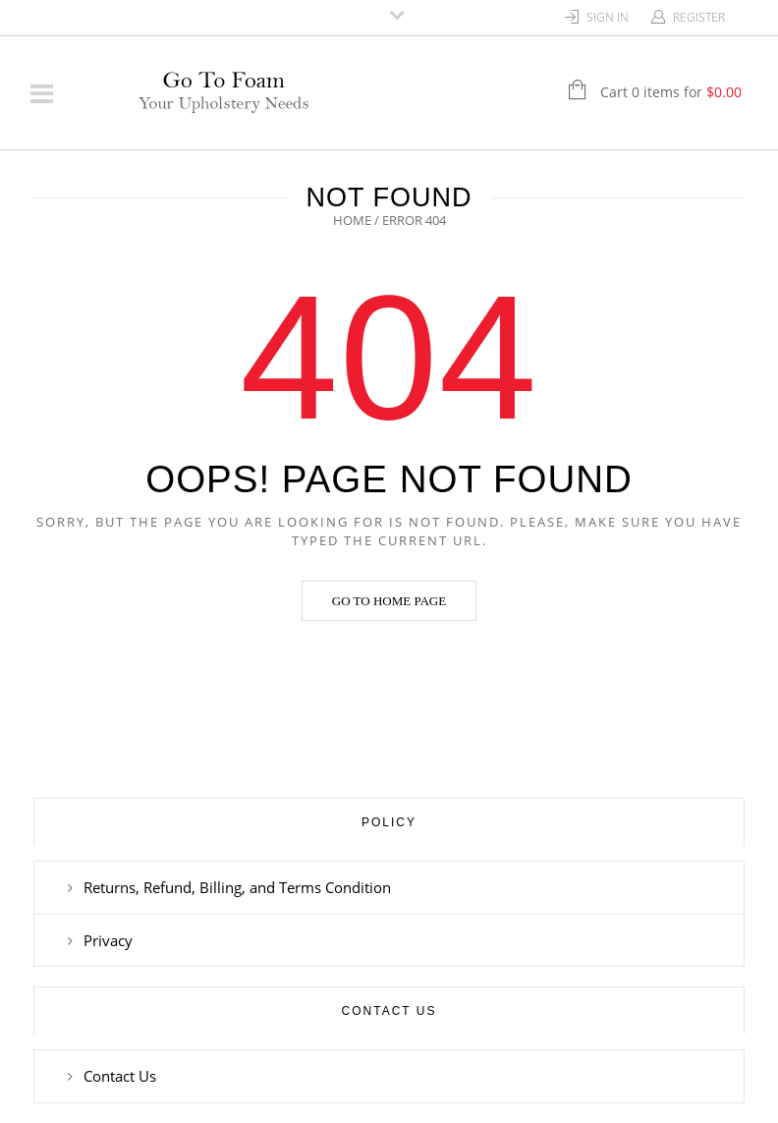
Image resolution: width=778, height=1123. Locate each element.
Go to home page (389, 600)
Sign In (607, 17)
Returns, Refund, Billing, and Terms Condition (237, 887)
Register (699, 17)
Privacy (108, 940)
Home (352, 220)
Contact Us (119, 1076)
